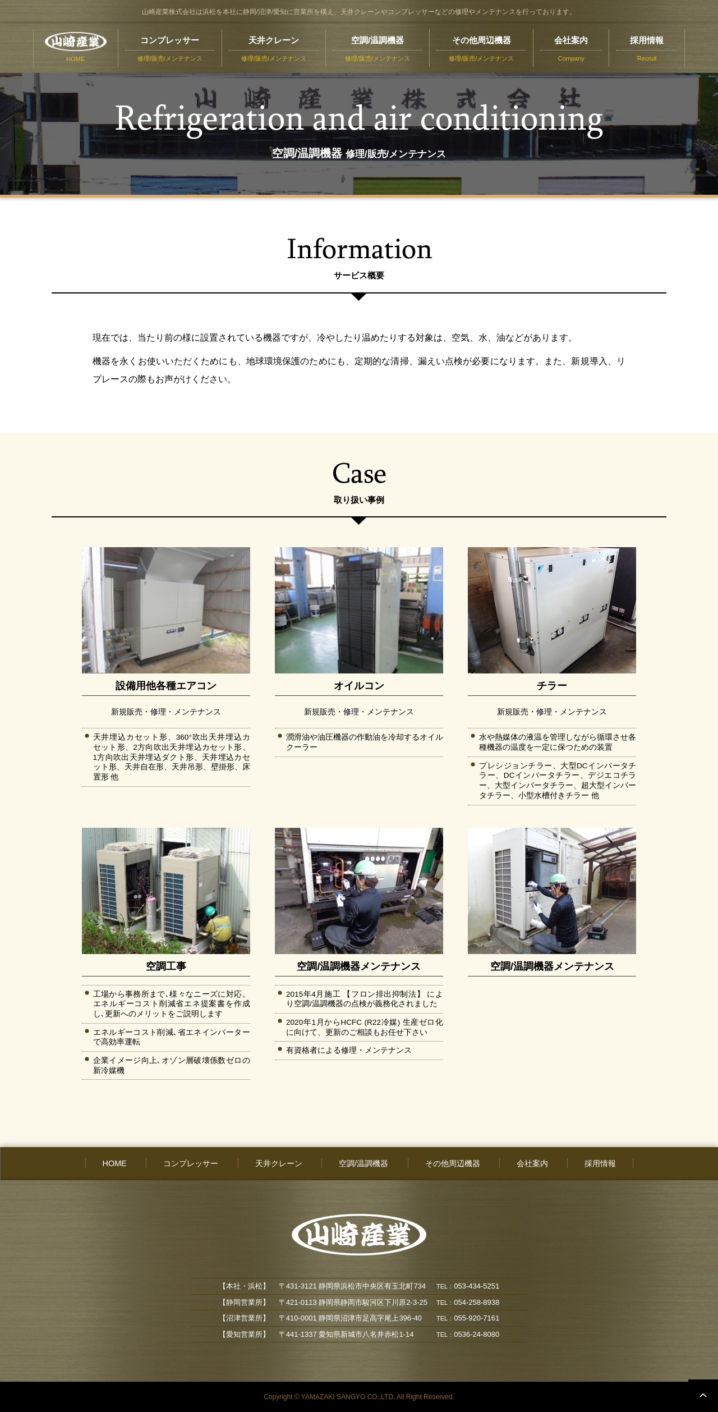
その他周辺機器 (452, 1163)
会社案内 (532, 1163)
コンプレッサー (190, 1163)
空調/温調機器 (363, 1163)
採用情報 (600, 1163)
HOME (115, 1163)
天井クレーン (278, 1163)
